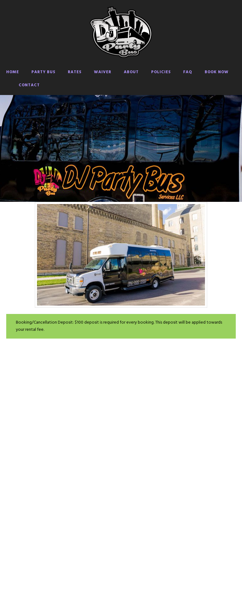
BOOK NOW (217, 72)
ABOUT (131, 72)
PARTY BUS (43, 72)
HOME (12, 72)
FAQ (187, 72)
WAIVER (102, 72)
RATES (74, 72)
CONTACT (29, 85)
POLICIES (161, 72)
